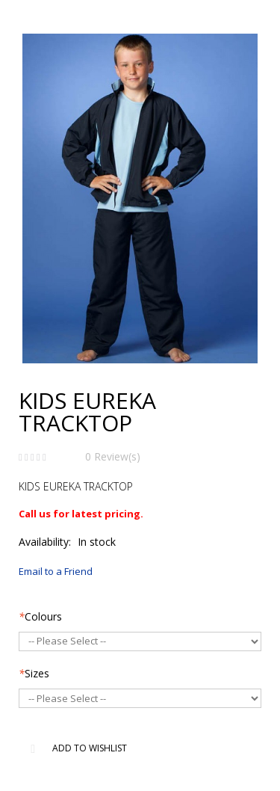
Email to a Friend (56, 571)
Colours (40, 616)
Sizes (34, 673)
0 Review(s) (112, 456)
